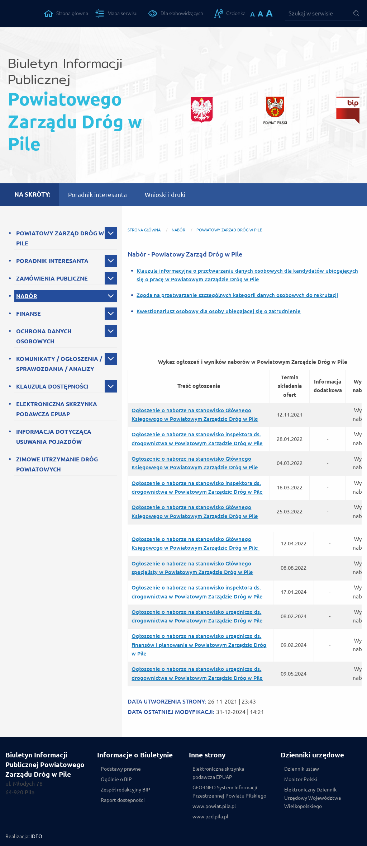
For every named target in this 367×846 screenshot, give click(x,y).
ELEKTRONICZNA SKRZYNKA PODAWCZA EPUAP (56, 409)
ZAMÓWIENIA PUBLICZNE (52, 278)
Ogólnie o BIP (116, 779)
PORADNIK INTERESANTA (52, 261)
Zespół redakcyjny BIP (125, 790)
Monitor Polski (300, 779)
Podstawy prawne (121, 769)
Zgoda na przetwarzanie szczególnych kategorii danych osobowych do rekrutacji (237, 295)
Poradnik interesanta (97, 194)
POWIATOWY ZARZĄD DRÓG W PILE (60, 238)
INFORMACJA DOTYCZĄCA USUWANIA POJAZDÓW (53, 436)
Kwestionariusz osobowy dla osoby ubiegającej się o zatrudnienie (219, 311)
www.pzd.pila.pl (210, 816)
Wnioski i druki (165, 194)
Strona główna (144, 230)
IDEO (36, 836)
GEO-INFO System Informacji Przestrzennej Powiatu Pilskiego (229, 792)
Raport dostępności (123, 800)
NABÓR (26, 296)
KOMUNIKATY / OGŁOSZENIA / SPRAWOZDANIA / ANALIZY (59, 364)
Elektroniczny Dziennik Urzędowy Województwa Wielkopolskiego (312, 798)
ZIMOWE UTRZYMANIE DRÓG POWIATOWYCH (57, 464)
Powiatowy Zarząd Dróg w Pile (229, 230)
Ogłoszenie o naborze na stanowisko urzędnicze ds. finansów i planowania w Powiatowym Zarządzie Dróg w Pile (199, 645)
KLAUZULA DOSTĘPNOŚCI (52, 386)
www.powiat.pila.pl (214, 806)
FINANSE (28, 313)
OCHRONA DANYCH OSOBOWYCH (44, 336)
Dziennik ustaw (301, 769)
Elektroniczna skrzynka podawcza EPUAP (218, 773)
